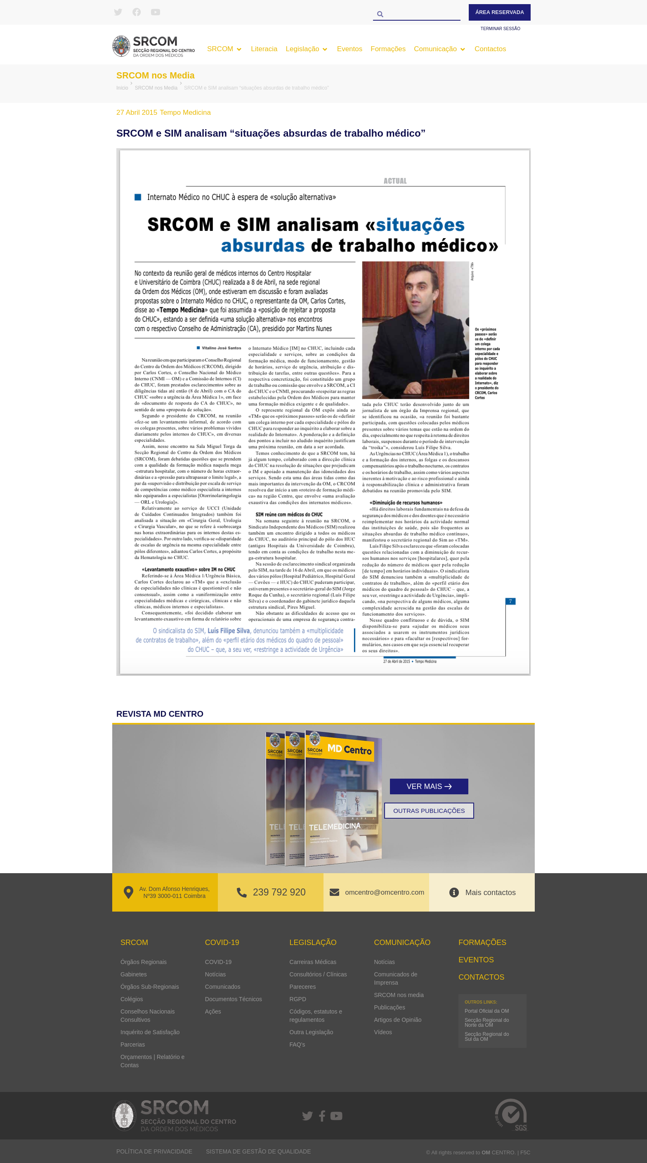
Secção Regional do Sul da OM (487, 1036)
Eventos (476, 959)
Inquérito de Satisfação (149, 1031)
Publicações (389, 1007)
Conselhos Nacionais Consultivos (147, 1015)
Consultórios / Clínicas (318, 974)
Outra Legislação (311, 1031)
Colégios (131, 998)
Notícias (215, 974)
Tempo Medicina (185, 112)
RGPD (298, 998)
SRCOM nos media (399, 994)
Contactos (481, 977)
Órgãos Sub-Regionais (149, 986)
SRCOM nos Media (160, 75)
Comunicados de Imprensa (395, 978)
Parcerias (132, 1044)
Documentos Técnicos (233, 998)
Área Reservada (499, 12)
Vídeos (383, 1031)
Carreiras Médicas (313, 961)
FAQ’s (297, 1044)
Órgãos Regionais (143, 961)
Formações (482, 942)
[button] (225, 49)
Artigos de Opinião (397, 1019)
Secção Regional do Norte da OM (487, 1022)
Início (122, 88)
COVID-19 (218, 961)
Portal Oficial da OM (487, 1011)
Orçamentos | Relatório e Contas (152, 1060)
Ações (213, 1011)
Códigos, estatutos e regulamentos (316, 1015)
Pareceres (303, 986)
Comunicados (223, 986)
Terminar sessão (500, 28)
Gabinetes (133, 974)
